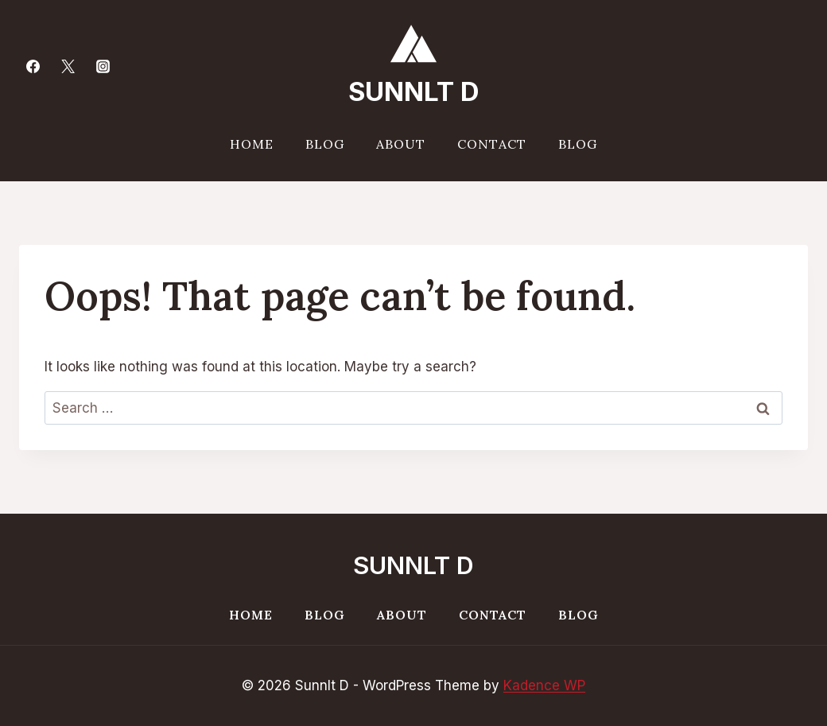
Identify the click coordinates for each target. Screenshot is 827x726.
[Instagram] (102, 66)
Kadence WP (544, 685)
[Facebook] (32, 66)
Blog (324, 144)
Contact (491, 144)
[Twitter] (67, 66)
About (400, 144)
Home (252, 144)
